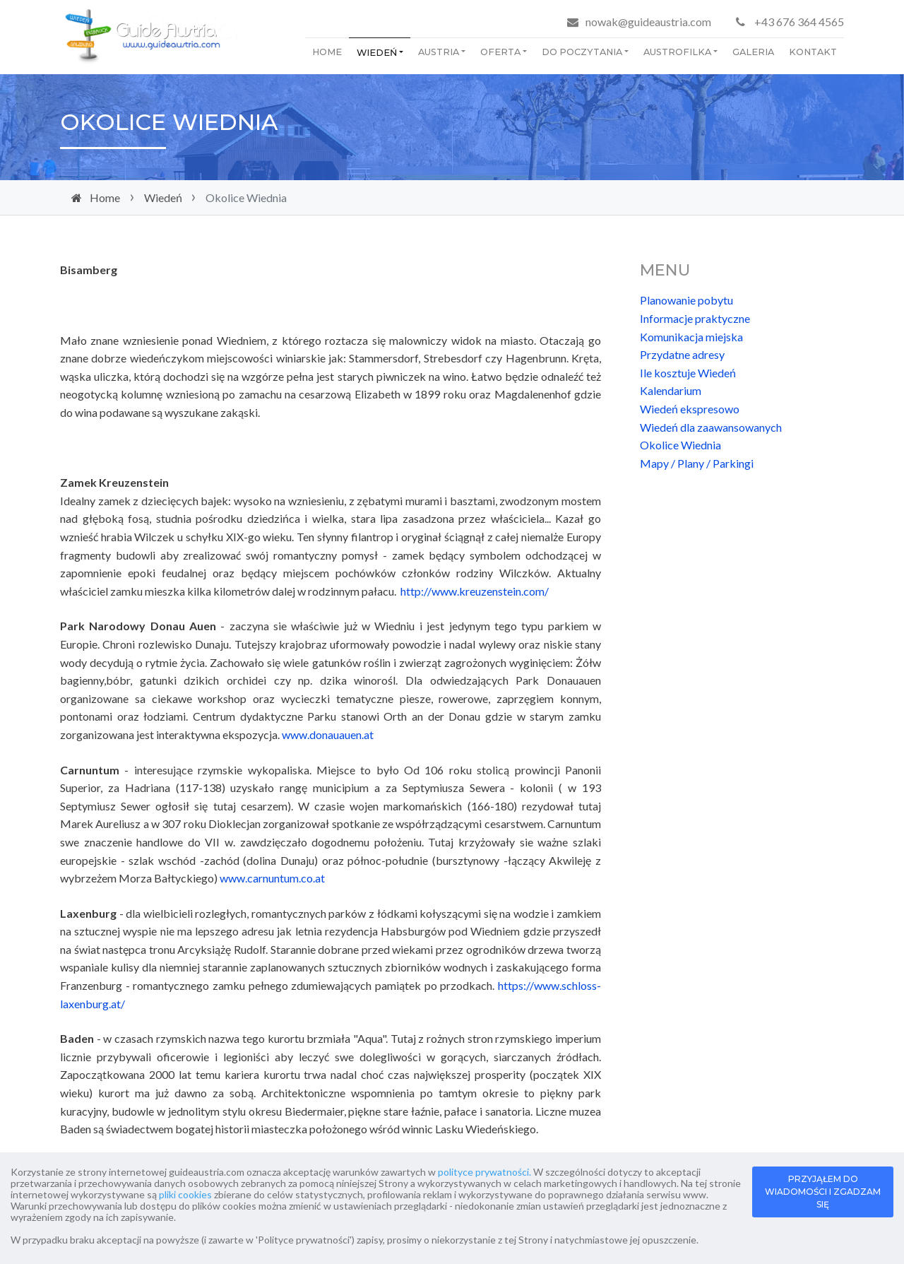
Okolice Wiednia (680, 444)
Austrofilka (677, 52)
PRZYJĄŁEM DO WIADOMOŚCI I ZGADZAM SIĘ (823, 1192)
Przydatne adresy (682, 354)
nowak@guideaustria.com (648, 21)
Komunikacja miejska (691, 336)
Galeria (753, 52)
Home (327, 52)
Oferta (500, 52)
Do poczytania (582, 52)
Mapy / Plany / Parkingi (697, 463)
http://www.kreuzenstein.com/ (474, 591)
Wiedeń (377, 52)
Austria (438, 52)
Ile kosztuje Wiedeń (688, 372)
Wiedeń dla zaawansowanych (711, 427)
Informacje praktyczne (695, 318)
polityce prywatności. (484, 1172)
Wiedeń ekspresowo (689, 408)
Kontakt (813, 52)
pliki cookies (185, 1194)
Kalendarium (670, 390)
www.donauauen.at (328, 734)
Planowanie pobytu (686, 300)
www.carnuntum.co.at (272, 878)
